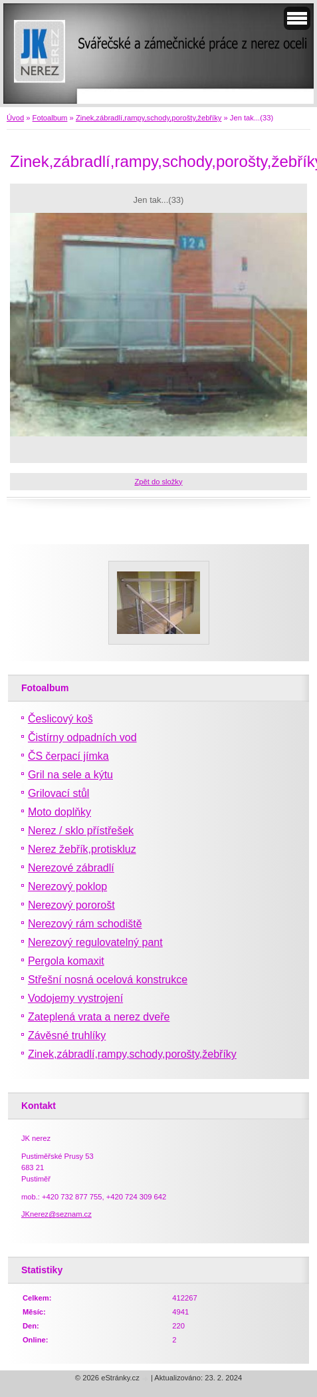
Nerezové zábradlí (71, 867)
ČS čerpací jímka (68, 756)
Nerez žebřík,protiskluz (82, 849)
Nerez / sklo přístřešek (81, 830)
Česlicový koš (60, 718)
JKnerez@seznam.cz (56, 1214)
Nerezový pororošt (71, 905)
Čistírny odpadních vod (82, 737)
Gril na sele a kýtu (70, 774)
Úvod (15, 118)
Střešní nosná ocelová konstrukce (107, 979)
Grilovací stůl (58, 793)
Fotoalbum (50, 118)
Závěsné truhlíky (67, 1035)
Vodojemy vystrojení (75, 998)
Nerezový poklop (67, 886)
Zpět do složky (158, 482)
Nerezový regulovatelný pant (95, 942)
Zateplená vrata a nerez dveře (98, 1016)
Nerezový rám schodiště (85, 923)
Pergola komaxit (66, 961)
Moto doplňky (59, 812)
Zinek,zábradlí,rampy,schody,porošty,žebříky (148, 118)
